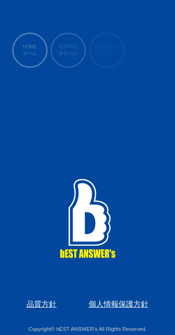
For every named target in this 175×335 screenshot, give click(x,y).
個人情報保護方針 (118, 304)
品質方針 (41, 304)
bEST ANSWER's (77, 329)
